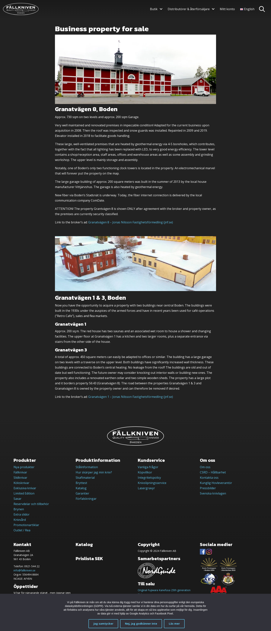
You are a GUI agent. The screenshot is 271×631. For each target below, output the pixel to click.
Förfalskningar (86, 499)
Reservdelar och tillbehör (31, 504)
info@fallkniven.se (24, 570)
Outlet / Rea (22, 530)
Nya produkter (24, 467)
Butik (154, 9)
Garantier (82, 493)
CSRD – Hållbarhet (213, 472)
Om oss (205, 467)
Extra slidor (22, 514)
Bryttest (81, 483)
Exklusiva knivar (25, 488)
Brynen (19, 509)
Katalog (81, 488)
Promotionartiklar (26, 525)
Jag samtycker (103, 623)
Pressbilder (208, 488)
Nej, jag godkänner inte (141, 623)
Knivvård (20, 520)
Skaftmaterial (85, 478)
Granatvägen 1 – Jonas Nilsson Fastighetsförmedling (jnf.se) (130, 397)
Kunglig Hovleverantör (216, 483)
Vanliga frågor (148, 467)
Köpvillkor (145, 472)
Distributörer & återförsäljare (189, 9)
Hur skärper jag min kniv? (94, 472)
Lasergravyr (146, 488)
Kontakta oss (209, 478)
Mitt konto (227, 9)
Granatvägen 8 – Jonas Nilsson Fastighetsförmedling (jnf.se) (130, 222)
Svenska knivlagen (213, 493)
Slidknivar (20, 478)
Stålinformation (87, 467)
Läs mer (174, 623)
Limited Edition (24, 493)
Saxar (17, 499)
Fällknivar (20, 472)
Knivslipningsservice (152, 483)
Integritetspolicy (149, 478)
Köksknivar (21, 483)
